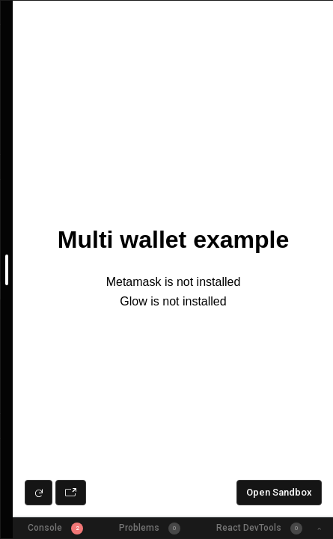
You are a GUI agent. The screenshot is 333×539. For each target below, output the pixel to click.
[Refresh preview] (38, 492)
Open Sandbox (279, 492)
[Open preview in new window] (70, 492)
